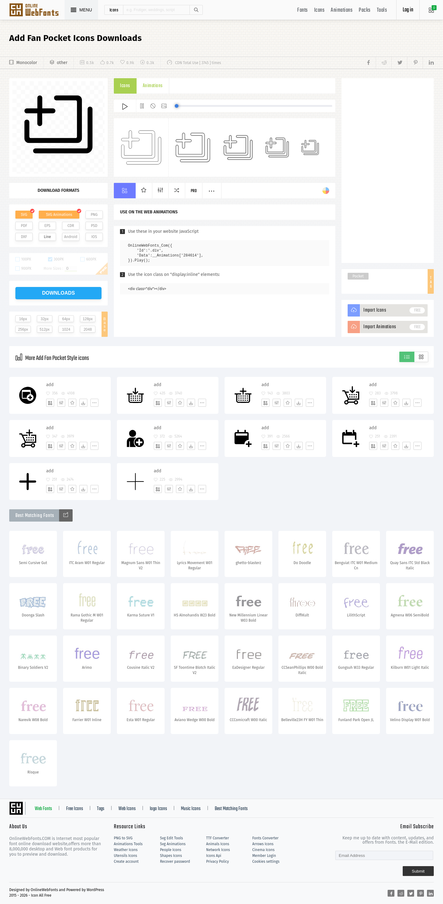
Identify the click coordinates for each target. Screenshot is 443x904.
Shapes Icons (171, 856)
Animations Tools (128, 844)
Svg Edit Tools (171, 838)
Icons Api (213, 856)
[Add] (50, 403)
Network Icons (218, 850)
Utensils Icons (125, 856)
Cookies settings (265, 861)
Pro (194, 191)
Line (47, 237)
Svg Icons (37, 10)
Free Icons (74, 809)
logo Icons (158, 809)
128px (88, 319)
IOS (94, 237)
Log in (408, 10)
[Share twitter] (399, 63)
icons (114, 10)
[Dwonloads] (83, 403)
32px (45, 319)
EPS (47, 226)
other (62, 62)
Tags (100, 809)
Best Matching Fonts (231, 809)
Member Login (264, 856)
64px (66, 319)
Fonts (302, 10)
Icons (319, 10)
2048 (88, 329)
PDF (24, 226)
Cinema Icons (263, 850)
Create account (126, 861)
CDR (70, 226)
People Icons (170, 850)
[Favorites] (72, 403)
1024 (66, 329)
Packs (365, 10)
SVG (24, 214)
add (50, 384)
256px (23, 329)
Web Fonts (43, 809)
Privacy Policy (217, 861)
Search (196, 9)
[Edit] (61, 403)
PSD (94, 226)
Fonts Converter (265, 838)
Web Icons (127, 809)
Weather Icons (126, 850)
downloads (58, 293)
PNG (94, 214)
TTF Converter (217, 838)
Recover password (175, 861)
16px (23, 319)
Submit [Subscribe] (418, 871)
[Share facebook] (370, 63)
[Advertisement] (387, 170)
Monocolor (26, 62)
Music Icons (191, 809)
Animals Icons (217, 844)
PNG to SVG (123, 838)
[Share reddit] (383, 63)
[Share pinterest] (415, 63)
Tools (382, 10)
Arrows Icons (262, 844)
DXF (24, 237)
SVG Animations (59, 214)
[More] (94, 403)
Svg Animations (173, 844)
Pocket (358, 276)
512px (45, 329)
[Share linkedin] (428, 63)
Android (71, 237)
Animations (342, 10)
